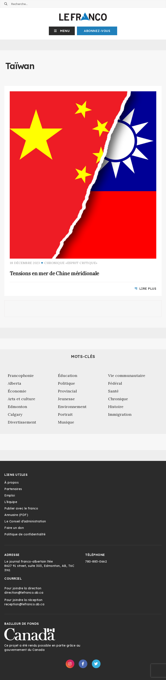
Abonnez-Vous (97, 31)
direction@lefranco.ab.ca (23, 593)
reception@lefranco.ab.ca (24, 604)
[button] (62, 31)
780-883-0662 (96, 561)
